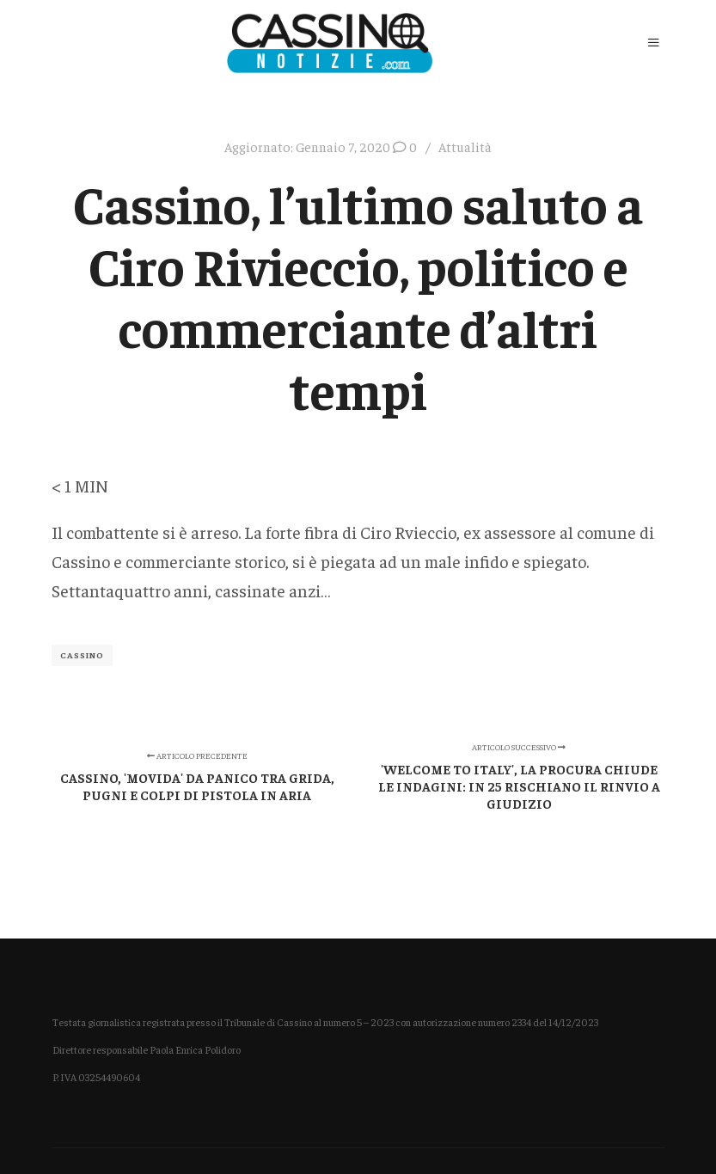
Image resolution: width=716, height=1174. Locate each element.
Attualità (465, 146)
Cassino (82, 655)
